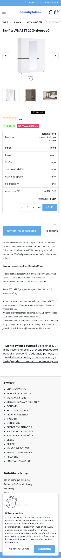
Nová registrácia (51, 2)
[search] (50, 12)
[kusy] (28, 207)
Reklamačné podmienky (18, 484)
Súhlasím (44, 549)
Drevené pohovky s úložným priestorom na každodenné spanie (30, 359)
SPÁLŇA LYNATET (35, 21)
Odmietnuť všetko (19, 548)
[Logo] (30, 12)
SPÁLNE (17, 21)
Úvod (5, 21)
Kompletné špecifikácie (22, 231)
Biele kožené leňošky (16, 350)
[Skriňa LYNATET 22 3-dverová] (30, 55)
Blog (6, 492)
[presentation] (5, 55)
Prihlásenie (33, 2)
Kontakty (9, 488)
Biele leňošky (46, 346)
